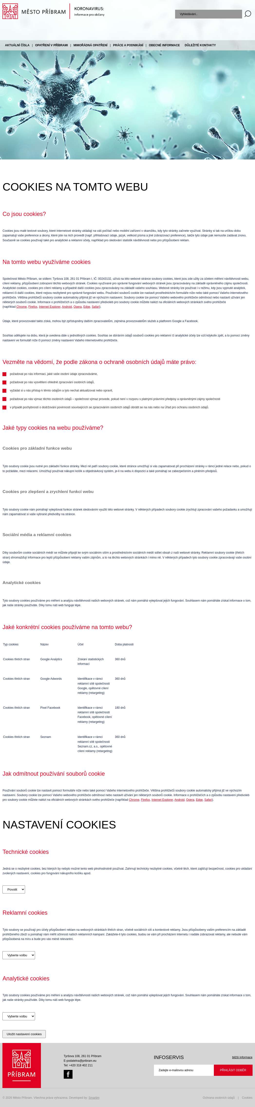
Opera (78, 306)
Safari (95, 306)
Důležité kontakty (200, 45)
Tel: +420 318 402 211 (78, 1065)
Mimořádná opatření (91, 45)
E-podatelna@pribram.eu (80, 1060)
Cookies (247, 1097)
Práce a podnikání (128, 45)
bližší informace (242, 1057)
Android (67, 306)
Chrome (21, 306)
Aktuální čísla (17, 45)
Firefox (33, 306)
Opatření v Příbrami (51, 45)
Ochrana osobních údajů (219, 1097)
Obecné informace (164, 45)
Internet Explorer (49, 306)
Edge (86, 306)
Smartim (94, 1097)
